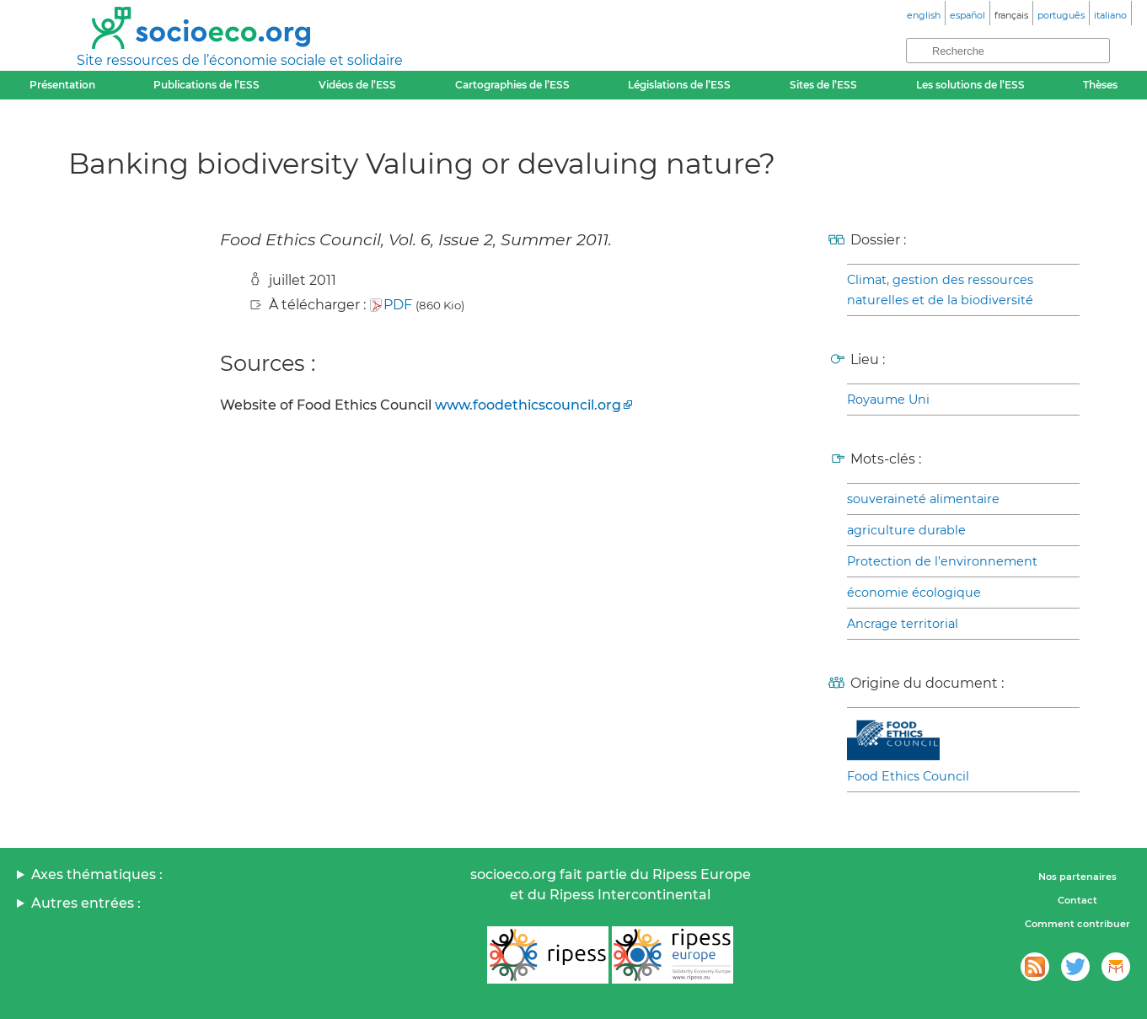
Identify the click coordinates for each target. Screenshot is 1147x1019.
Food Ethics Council (908, 776)
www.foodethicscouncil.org (528, 405)
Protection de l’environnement (942, 561)
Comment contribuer (1077, 924)
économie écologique (914, 592)
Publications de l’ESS (206, 84)
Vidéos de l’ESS (357, 84)
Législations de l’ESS (679, 84)
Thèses (1100, 84)
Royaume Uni (888, 399)
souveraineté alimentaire (923, 499)
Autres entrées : (86, 903)
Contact (1077, 900)
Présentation (62, 84)
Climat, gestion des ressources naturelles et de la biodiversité (940, 290)
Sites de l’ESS (823, 84)
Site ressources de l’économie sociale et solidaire (240, 60)
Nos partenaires (1077, 876)
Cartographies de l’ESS (512, 84)
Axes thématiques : (97, 874)
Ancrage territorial (902, 623)
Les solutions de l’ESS (970, 84)
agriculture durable (906, 530)
